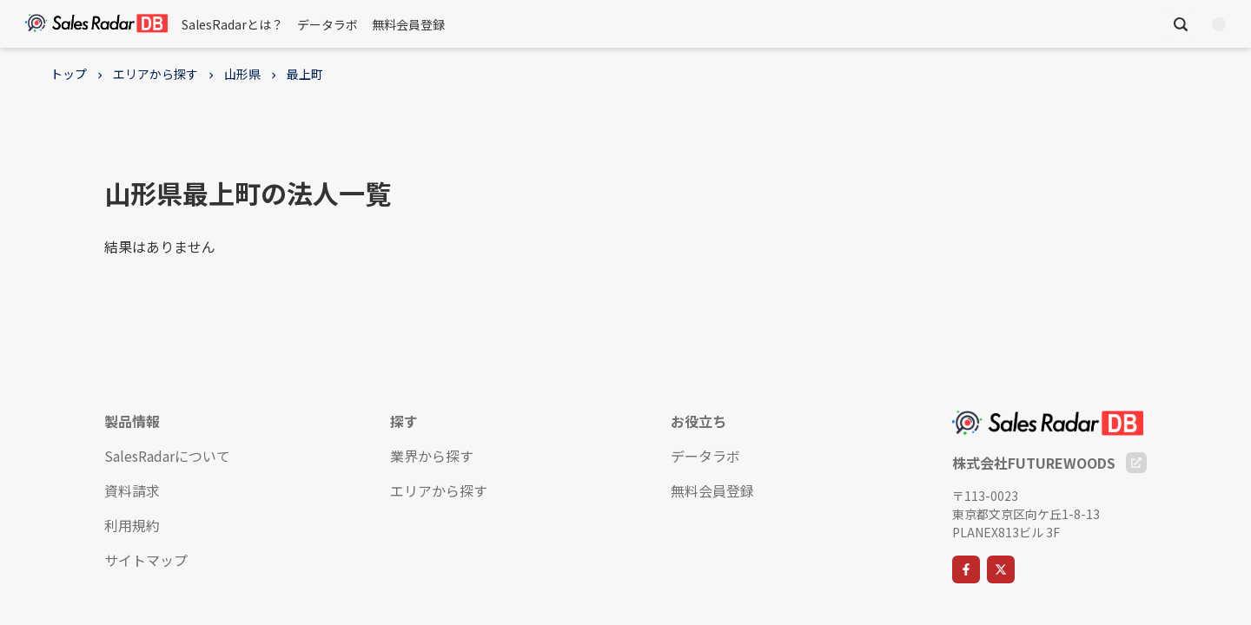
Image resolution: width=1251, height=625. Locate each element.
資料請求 (132, 490)
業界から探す (431, 455)
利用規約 (132, 525)
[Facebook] (966, 569)
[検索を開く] (1180, 24)
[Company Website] (1136, 462)
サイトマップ (146, 559)
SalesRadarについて (167, 455)
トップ (68, 73)
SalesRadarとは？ (232, 24)
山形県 (242, 73)
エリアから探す (155, 73)
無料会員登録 (408, 24)
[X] (1001, 569)
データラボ (327, 24)
